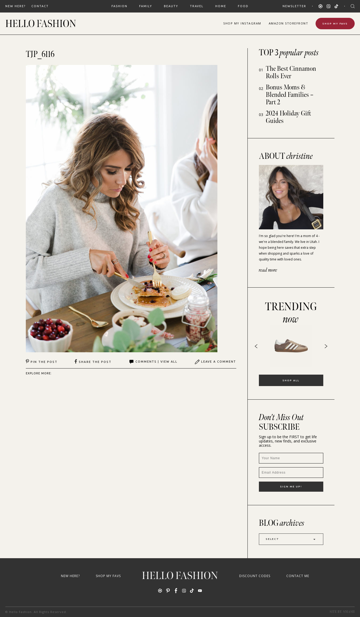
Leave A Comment (215, 362)
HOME (220, 6)
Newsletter (294, 6)
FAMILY (145, 6)
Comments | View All (153, 362)
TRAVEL (197, 6)
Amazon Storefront (288, 23)
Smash (349, 612)
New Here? (15, 6)
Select (291, 539)
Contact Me (297, 576)
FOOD (243, 6)
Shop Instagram (242, 23)
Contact (40, 6)
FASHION (119, 6)
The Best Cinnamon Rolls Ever (291, 72)
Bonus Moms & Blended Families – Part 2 (289, 94)
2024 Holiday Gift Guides (288, 117)
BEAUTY (171, 6)
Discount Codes (254, 576)
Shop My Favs (335, 23)
